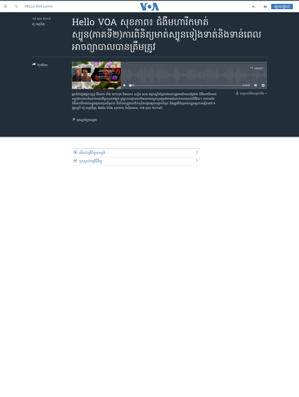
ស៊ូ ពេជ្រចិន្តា (38, 24)
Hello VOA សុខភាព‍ (39, 6)
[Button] (40, 65)
